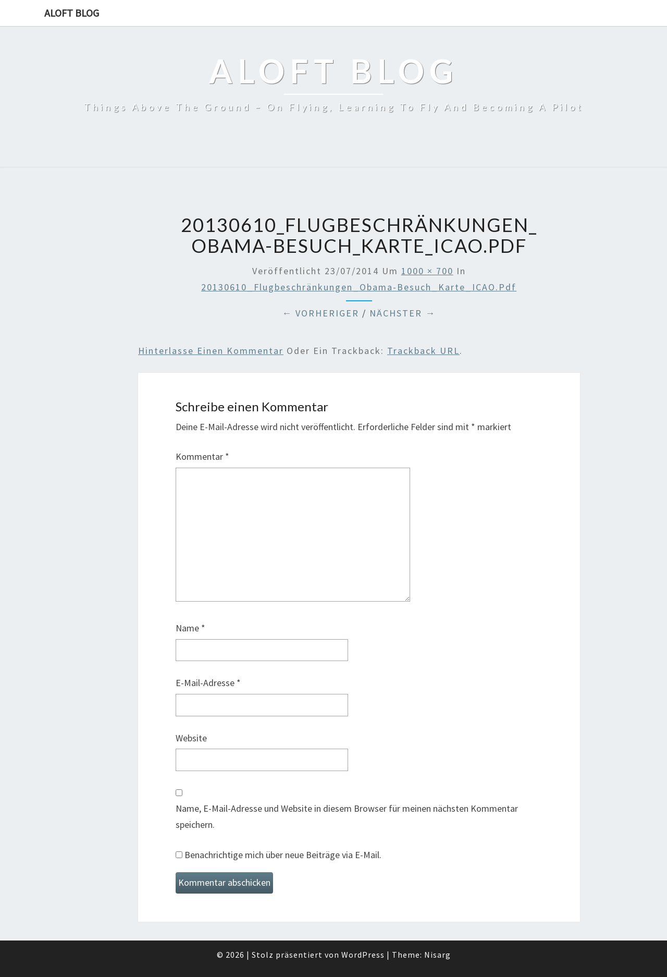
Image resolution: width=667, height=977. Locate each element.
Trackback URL (423, 351)
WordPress (363, 954)
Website (191, 738)
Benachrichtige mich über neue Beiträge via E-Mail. (282, 855)
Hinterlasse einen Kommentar (210, 351)
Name (190, 628)
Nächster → (402, 313)
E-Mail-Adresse (208, 683)
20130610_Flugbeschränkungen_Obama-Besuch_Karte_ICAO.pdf (358, 287)
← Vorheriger (320, 313)
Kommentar (202, 456)
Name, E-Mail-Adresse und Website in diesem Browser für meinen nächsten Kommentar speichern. (347, 816)
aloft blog (71, 12)
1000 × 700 (427, 271)
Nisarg (437, 954)
